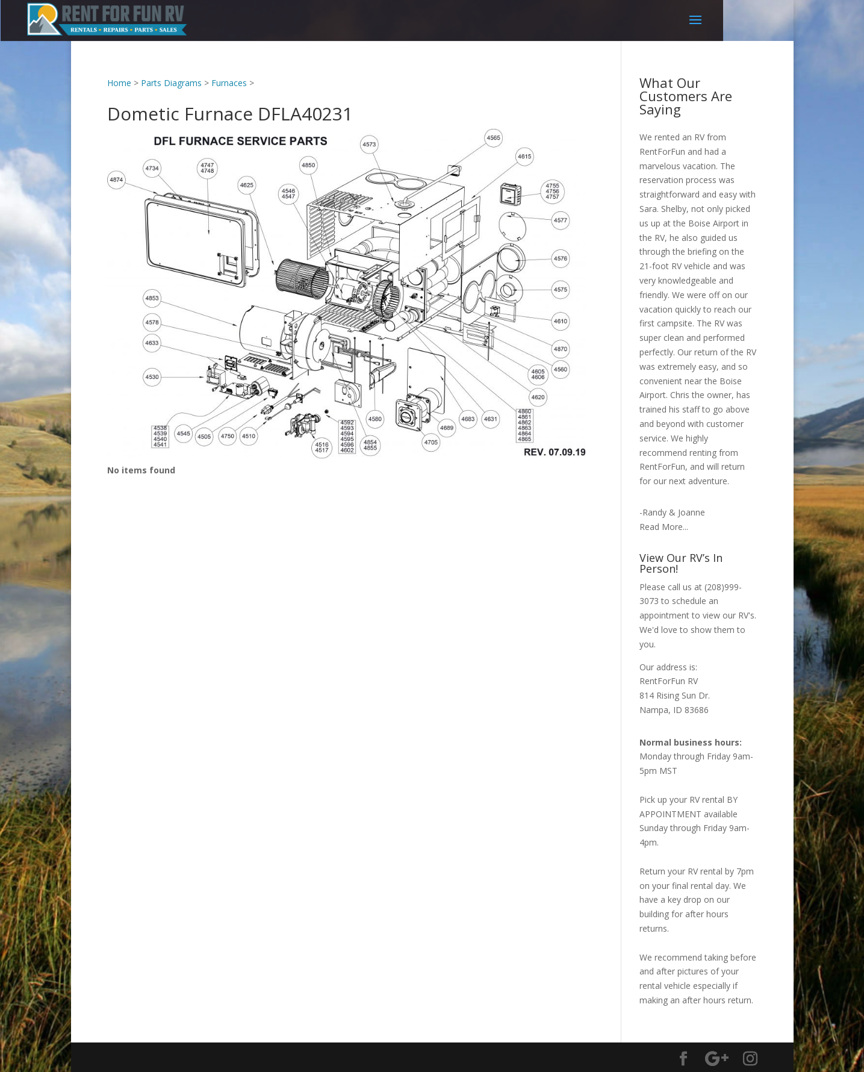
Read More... (663, 526)
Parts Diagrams (171, 83)
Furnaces (229, 83)
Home (119, 83)
